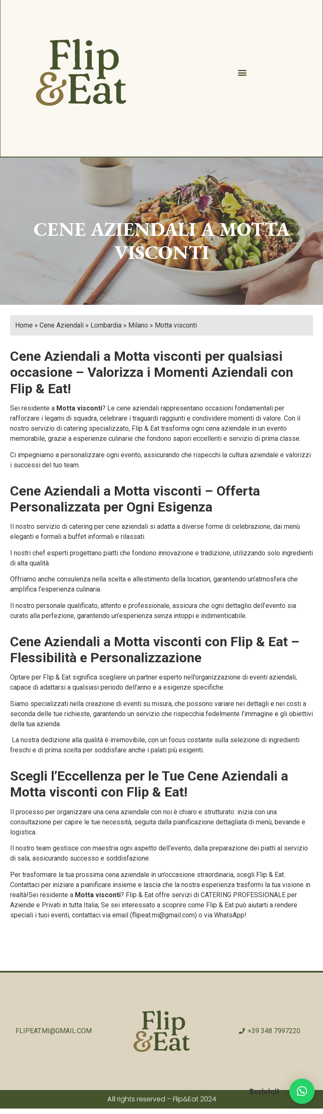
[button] (242, 73)
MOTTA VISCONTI (202, 242)
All (111, 1100)
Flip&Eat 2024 (194, 1100)
